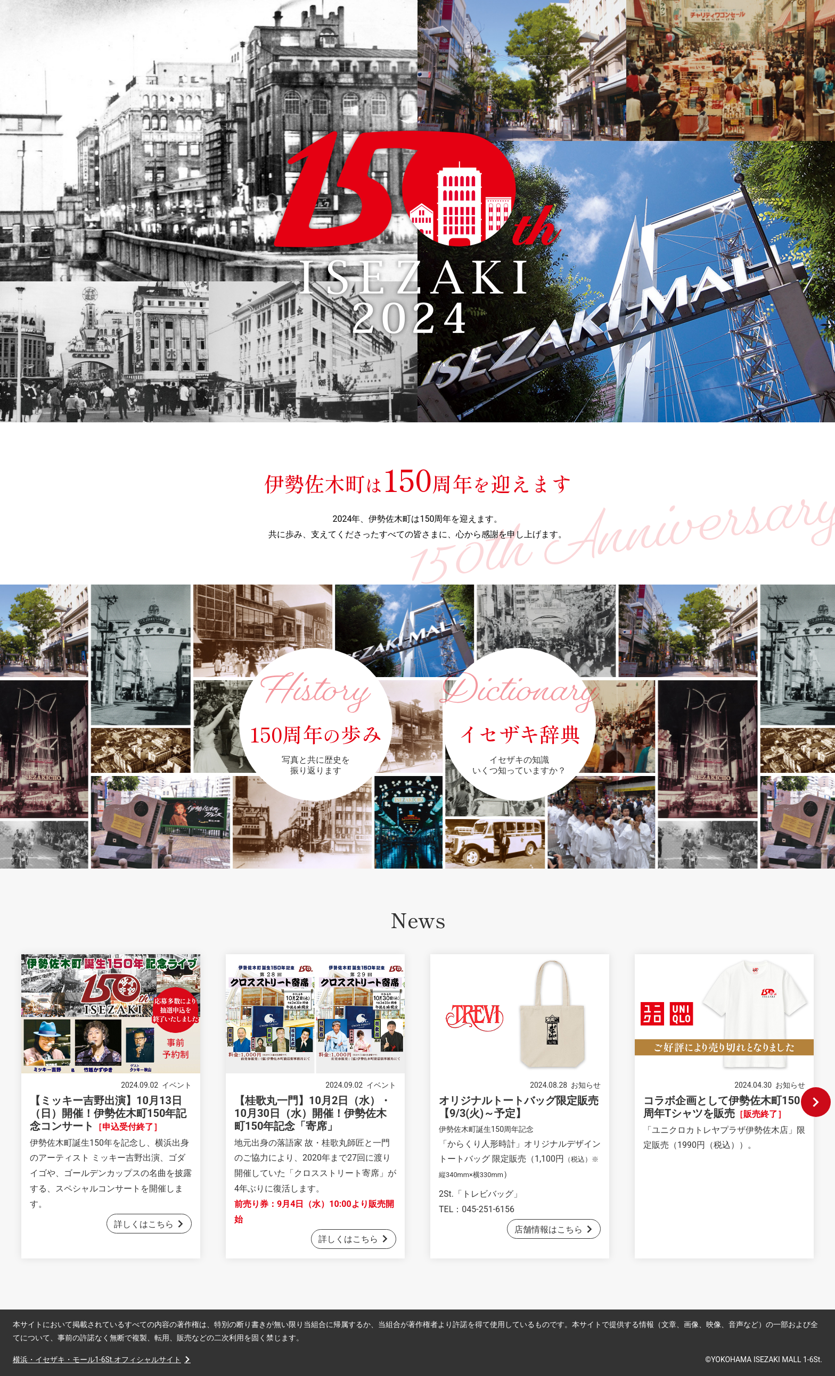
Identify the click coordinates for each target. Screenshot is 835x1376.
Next (816, 1102)
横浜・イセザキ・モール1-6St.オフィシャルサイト (97, 1359)
